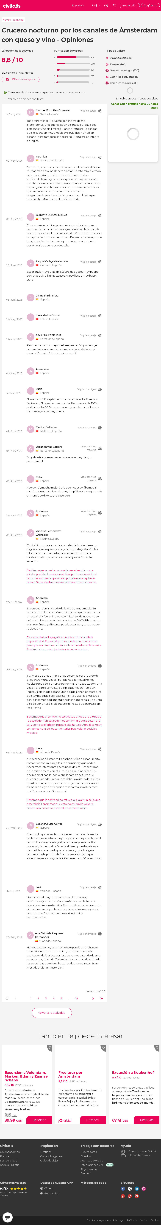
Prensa (4, 1156)
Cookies (155, 1220)
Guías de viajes (49, 1160)
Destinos (45, 1151)
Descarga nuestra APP (56, 1183)
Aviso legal (118, 1220)
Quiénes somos (9, 1151)
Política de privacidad (137, 1220)
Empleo (85, 1173)
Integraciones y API (92, 1165)
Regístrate (150, 5)
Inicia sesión (129, 5)
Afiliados (85, 1156)
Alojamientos (88, 1169)
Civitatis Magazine (51, 1156)
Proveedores (88, 1151)
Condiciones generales (98, 1220)
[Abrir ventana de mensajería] (8, 1217)
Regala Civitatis (9, 1165)
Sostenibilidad (8, 1160)
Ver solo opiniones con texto (26, 99)
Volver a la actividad (13, 19)
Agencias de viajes (91, 1160)
